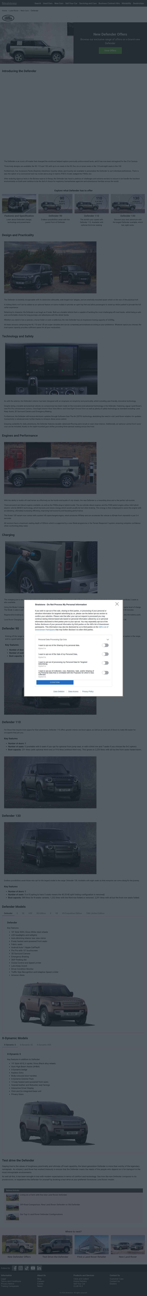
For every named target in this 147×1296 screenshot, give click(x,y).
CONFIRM (55, 682)
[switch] (105, 645)
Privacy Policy (88, 691)
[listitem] (73, 639)
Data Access (73, 691)
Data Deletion (58, 691)
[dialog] (73, 648)
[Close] (117, 604)
